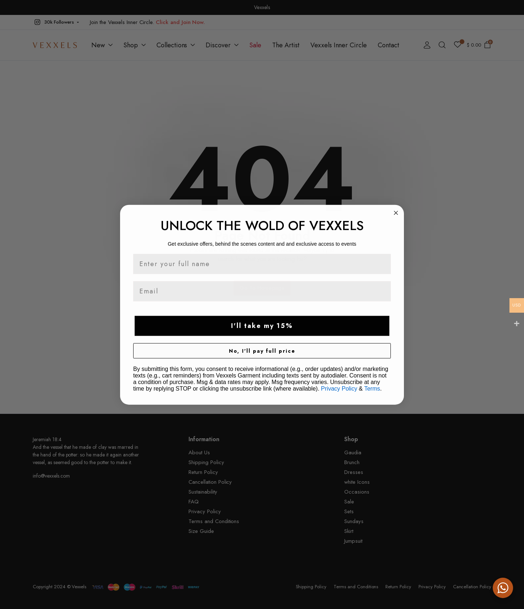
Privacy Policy (204, 511)
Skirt (348, 531)
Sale (255, 45)
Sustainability (202, 492)
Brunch (352, 462)
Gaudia (352, 452)
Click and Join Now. (180, 22)
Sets (349, 511)
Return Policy (203, 472)
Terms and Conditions (213, 521)
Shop (130, 45)
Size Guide (201, 531)
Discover (218, 45)
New (98, 45)
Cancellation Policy (210, 482)
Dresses (353, 472)
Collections (171, 45)
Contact (388, 45)
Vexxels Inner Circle (338, 45)
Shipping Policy (206, 462)
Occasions (356, 492)
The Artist (285, 45)
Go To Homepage (262, 288)
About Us (199, 452)
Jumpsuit (353, 541)
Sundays (354, 521)
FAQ (193, 502)
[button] (56, 22)
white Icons (357, 482)
